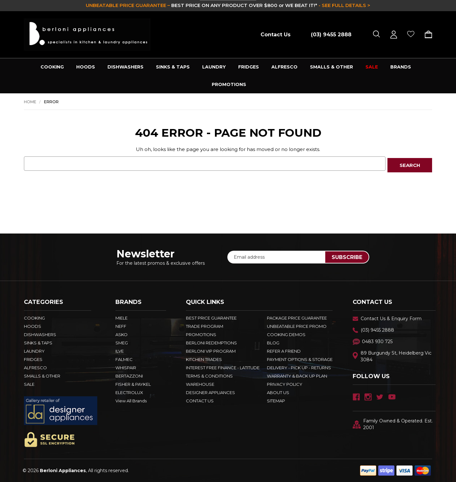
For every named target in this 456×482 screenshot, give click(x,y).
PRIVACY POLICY (284, 384)
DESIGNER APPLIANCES (210, 392)
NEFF (120, 326)
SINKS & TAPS (173, 67)
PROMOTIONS (229, 84)
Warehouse (200, 384)
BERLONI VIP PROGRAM (211, 351)
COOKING (52, 67)
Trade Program (204, 326)
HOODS (85, 67)
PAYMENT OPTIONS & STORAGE (300, 359)
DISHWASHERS (125, 67)
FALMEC (124, 359)
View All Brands (131, 400)
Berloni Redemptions (211, 342)
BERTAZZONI (129, 375)
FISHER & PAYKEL (133, 384)
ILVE (119, 351)
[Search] (376, 34)
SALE (371, 67)
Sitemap (276, 400)
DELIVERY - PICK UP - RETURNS (299, 367)
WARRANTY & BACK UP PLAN (297, 375)
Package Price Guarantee (297, 317)
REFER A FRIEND (284, 351)
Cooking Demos (286, 334)
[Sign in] (393, 35)
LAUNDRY (214, 67)
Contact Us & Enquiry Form (391, 318)
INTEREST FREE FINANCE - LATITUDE (223, 367)
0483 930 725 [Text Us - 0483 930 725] (377, 341)
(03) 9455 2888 (377, 330)
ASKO (121, 334)
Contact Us (276, 35)
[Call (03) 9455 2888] (328, 35)
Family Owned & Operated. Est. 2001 (393, 424)
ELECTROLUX (129, 392)
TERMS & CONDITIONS (209, 375)
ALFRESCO (284, 67)
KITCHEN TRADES (204, 359)
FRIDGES (248, 67)
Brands (400, 67)
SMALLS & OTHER (331, 67)
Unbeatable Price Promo (297, 326)
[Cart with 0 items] (426, 34)
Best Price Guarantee (211, 317)
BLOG (273, 342)
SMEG (121, 342)
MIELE (121, 317)
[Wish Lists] (411, 35)
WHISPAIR (125, 367)
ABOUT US (278, 392)
